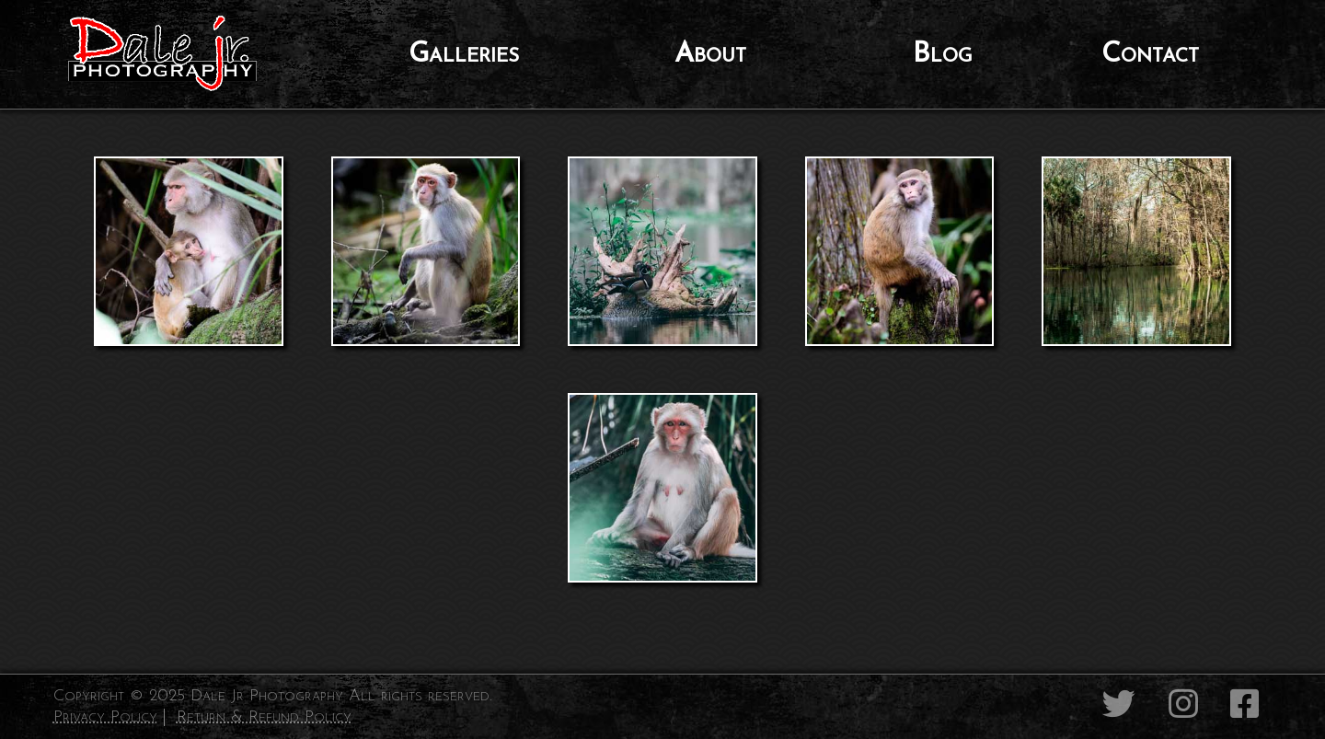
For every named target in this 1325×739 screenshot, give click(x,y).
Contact (1150, 54)
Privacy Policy (105, 717)
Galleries (464, 54)
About (710, 54)
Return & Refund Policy (264, 717)
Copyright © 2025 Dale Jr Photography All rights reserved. (272, 696)
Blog (943, 54)
